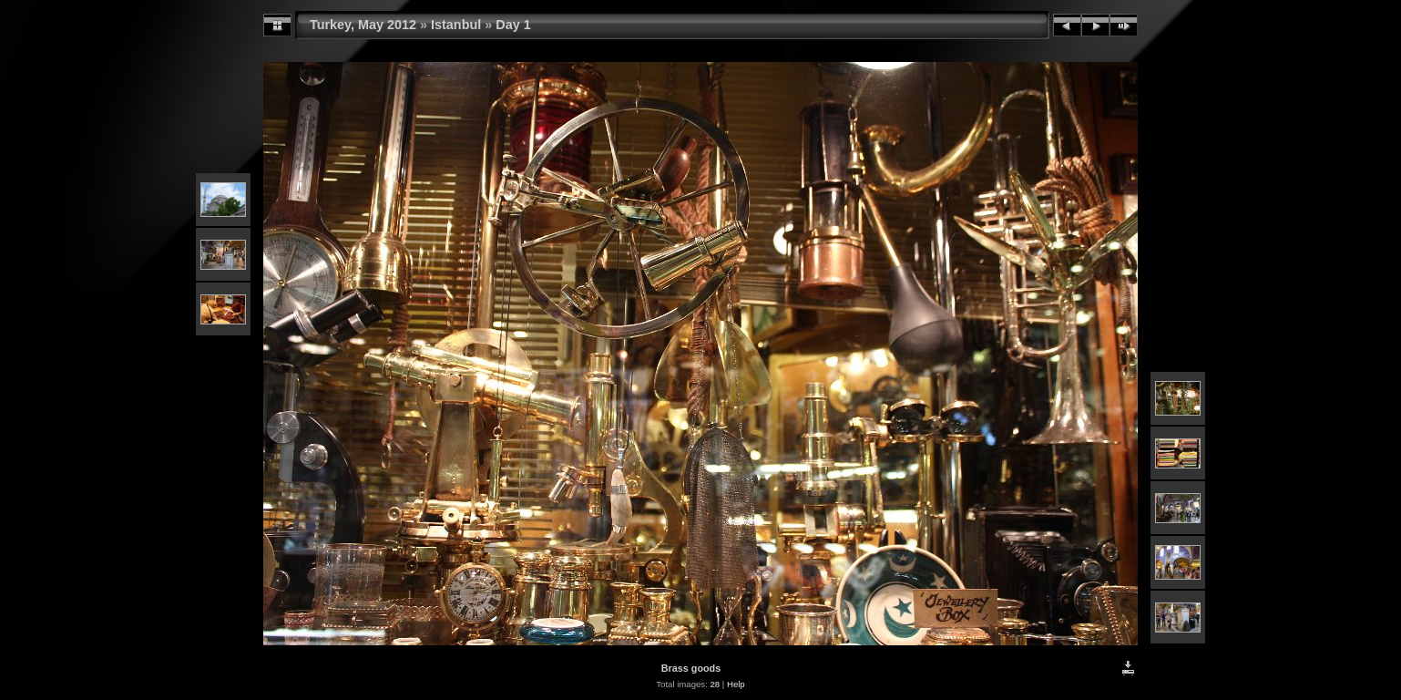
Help (736, 684)
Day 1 (513, 24)
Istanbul (456, 24)
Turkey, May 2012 (363, 24)
